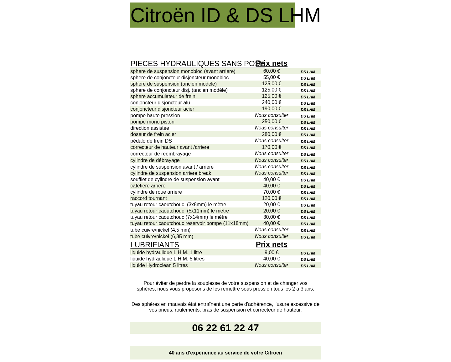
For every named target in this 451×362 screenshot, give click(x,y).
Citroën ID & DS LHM (225, 15)
